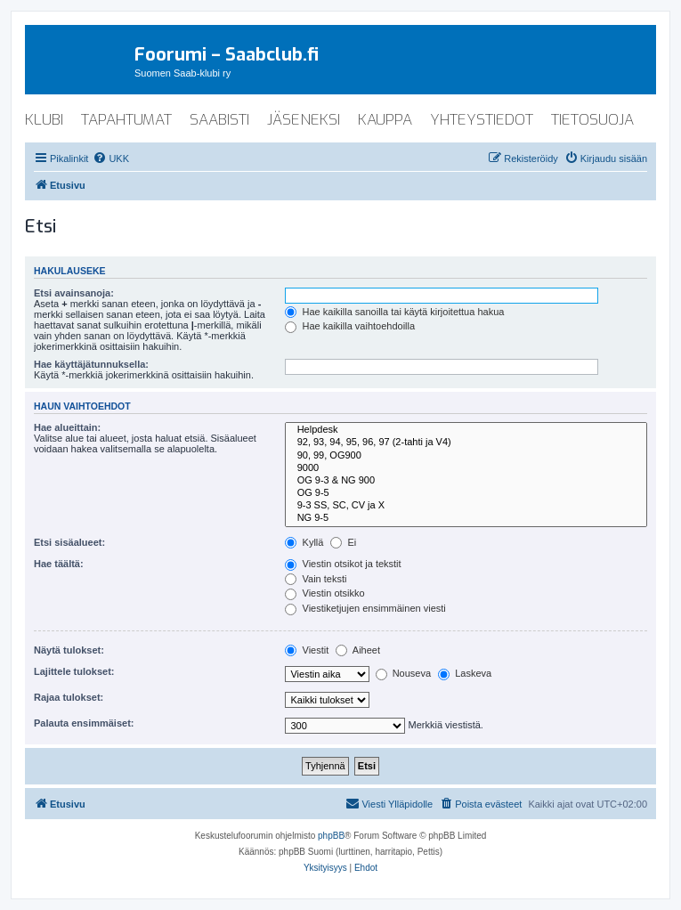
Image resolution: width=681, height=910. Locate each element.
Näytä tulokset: (69, 650)
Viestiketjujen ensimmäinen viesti (365, 608)
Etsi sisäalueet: (69, 542)
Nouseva (403, 673)
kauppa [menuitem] (385, 120)
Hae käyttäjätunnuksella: (91, 364)
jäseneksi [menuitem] (303, 120)
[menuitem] (111, 158)
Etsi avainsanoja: (74, 293)
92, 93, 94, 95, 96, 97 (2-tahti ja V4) (466, 442)
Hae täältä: (59, 563)
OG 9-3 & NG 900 (466, 481)
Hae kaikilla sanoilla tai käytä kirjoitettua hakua (394, 311)
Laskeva (464, 673)
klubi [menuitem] (44, 120)
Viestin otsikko (324, 593)
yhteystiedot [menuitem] (481, 120)
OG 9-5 (466, 493)
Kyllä (304, 542)
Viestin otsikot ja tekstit (343, 563)
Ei (343, 542)
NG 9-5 (466, 518)
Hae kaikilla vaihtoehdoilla (350, 326)
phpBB (331, 836)
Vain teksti (315, 578)
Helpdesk (466, 430)
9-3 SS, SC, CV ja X (466, 506)
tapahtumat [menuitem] (126, 120)
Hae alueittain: (67, 427)
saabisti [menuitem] (219, 120)
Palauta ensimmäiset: (84, 723)
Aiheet (358, 650)
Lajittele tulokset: (74, 671)
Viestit (306, 650)
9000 (466, 468)
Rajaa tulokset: (68, 697)
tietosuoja (592, 120)
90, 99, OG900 (466, 456)
